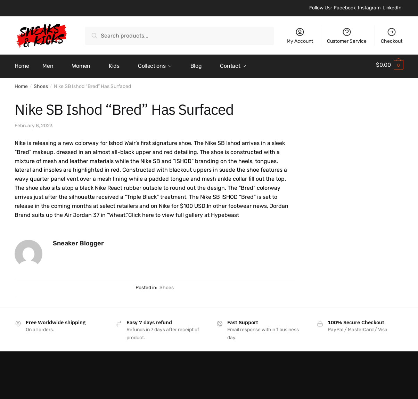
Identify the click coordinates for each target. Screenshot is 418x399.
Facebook (345, 8)
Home (21, 84)
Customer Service (347, 35)
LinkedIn (392, 8)
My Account (300, 35)
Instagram (369, 8)
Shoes (41, 84)
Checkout (391, 35)
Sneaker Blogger (78, 241)
